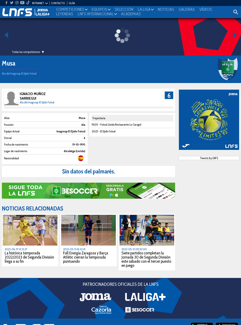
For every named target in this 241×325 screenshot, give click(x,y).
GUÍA (72, 3)
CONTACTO (58, 3)
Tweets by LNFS (209, 158)
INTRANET (38, 3)
